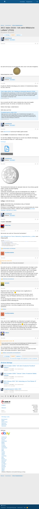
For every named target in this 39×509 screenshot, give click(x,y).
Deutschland (4, 441)
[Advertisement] (19, 14)
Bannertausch (4, 419)
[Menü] (2, 1)
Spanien (3, 467)
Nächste (18, 35)
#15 (37, 219)
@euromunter (7, 131)
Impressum (3, 423)
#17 (37, 257)
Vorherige (7, 35)
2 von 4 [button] (13, 35)
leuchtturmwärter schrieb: (7, 340)
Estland (3, 443)
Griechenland (4, 447)
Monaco (3, 458)
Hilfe (25, 507)
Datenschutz (4, 424)
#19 (37, 318)
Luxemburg (3, 455)
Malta (2, 457)
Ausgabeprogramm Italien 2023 (9, 112)
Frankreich (3, 446)
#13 (37, 129)
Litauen (3, 454)
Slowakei (3, 465)
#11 (37, 43)
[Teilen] (35, 43)
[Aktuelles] (34, 1)
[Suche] (37, 1)
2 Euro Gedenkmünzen (18, 369)
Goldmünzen (4, 437)
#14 (37, 163)
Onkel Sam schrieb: (6, 260)
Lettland (3, 453)
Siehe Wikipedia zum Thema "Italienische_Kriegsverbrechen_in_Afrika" (18, 236)
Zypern (2, 470)
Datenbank (3, 425)
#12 (37, 83)
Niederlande (4, 459)
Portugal (3, 462)
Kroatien (3, 451)
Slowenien (3, 466)
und (9, 248)
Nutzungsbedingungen (11, 507)
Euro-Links (3, 438)
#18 (37, 288)
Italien (2, 450)
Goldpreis (3, 405)
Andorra (3, 439)
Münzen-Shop (4, 421)
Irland (2, 449)
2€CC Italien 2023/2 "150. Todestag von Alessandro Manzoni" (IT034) (18, 91)
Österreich (3, 461)
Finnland (3, 445)
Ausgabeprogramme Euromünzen (21, 390)
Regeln (2, 420)
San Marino (3, 463)
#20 (37, 338)
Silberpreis (3, 407)
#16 (37, 230)
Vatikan (3, 469)
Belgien (3, 442)
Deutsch (3, 505)
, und (11, 352)
